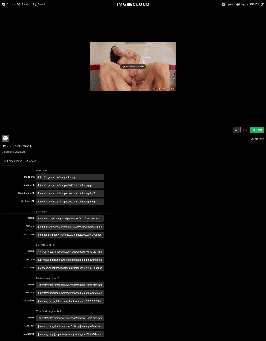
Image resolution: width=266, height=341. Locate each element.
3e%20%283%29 (16, 146)
